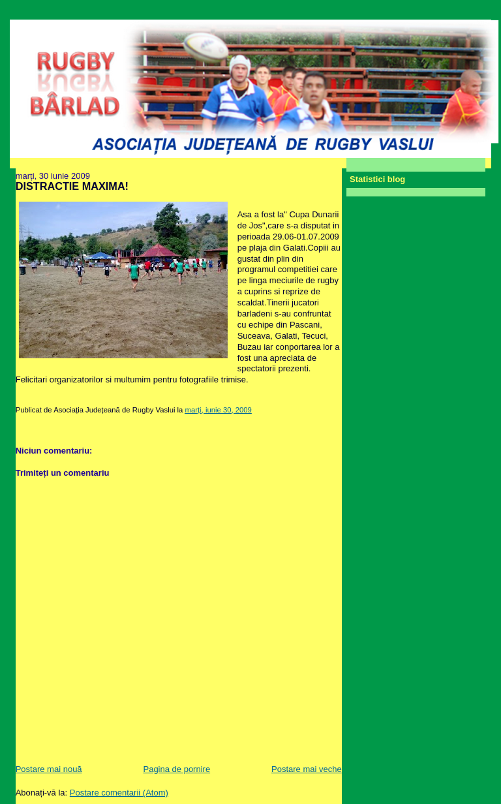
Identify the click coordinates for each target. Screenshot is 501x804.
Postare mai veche (306, 769)
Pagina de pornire (176, 769)
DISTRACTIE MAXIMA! (72, 186)
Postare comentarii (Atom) (119, 792)
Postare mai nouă (49, 769)
